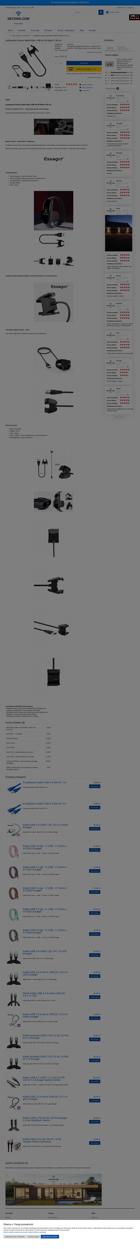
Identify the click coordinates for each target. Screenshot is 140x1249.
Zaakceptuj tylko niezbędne (15, 1237)
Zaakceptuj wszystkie (50, 1237)
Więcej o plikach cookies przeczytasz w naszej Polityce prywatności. (25, 1232)
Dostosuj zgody (33, 1237)
